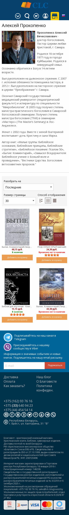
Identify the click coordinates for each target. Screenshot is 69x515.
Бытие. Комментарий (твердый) (17, 246)
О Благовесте (46, 381)
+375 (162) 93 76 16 (18, 401)
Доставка (11, 377)
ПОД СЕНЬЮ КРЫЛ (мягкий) (52, 246)
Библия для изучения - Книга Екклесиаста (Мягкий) (17, 306)
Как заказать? (14, 386)
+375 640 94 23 (18, 405)
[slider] (51, 255)
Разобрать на (29, 185)
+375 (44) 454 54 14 (18, 410)
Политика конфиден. (44, 388)
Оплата (9, 381)
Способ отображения (51, 198)
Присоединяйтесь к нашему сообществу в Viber (31, 346)
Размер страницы (20, 198)
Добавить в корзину (17, 257)
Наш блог (43, 377)
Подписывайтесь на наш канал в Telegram (35, 337)
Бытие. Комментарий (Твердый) (51, 306)
